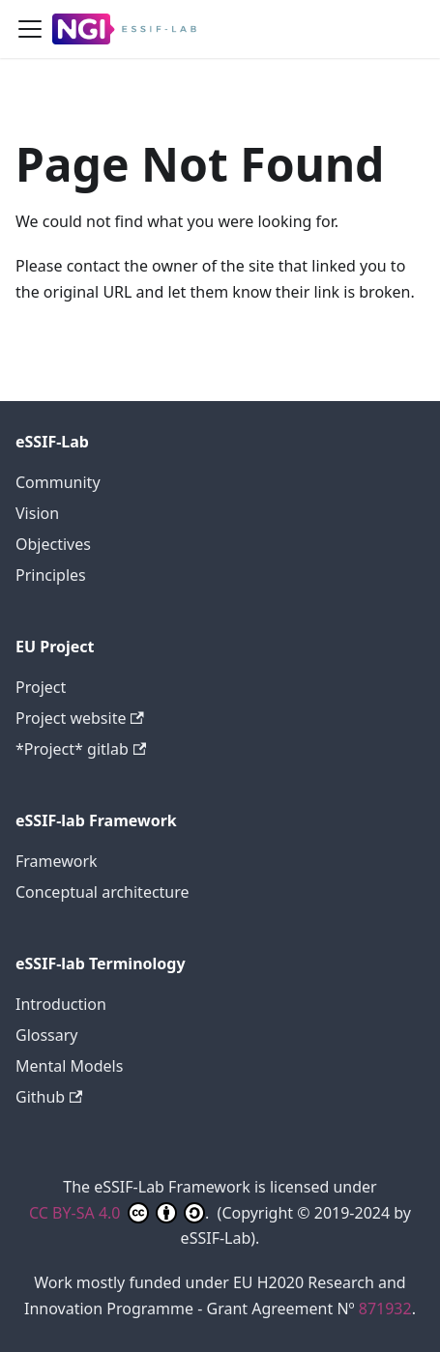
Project (40, 687)
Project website (79, 718)
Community (58, 482)
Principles (50, 575)
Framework (56, 861)
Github (48, 1096)
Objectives (53, 544)
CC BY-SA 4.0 (117, 1212)
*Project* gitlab (80, 749)
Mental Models (69, 1066)
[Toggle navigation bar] (29, 28)
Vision (37, 513)
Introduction (60, 1004)
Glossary (46, 1035)
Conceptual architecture (102, 892)
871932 (385, 1308)
